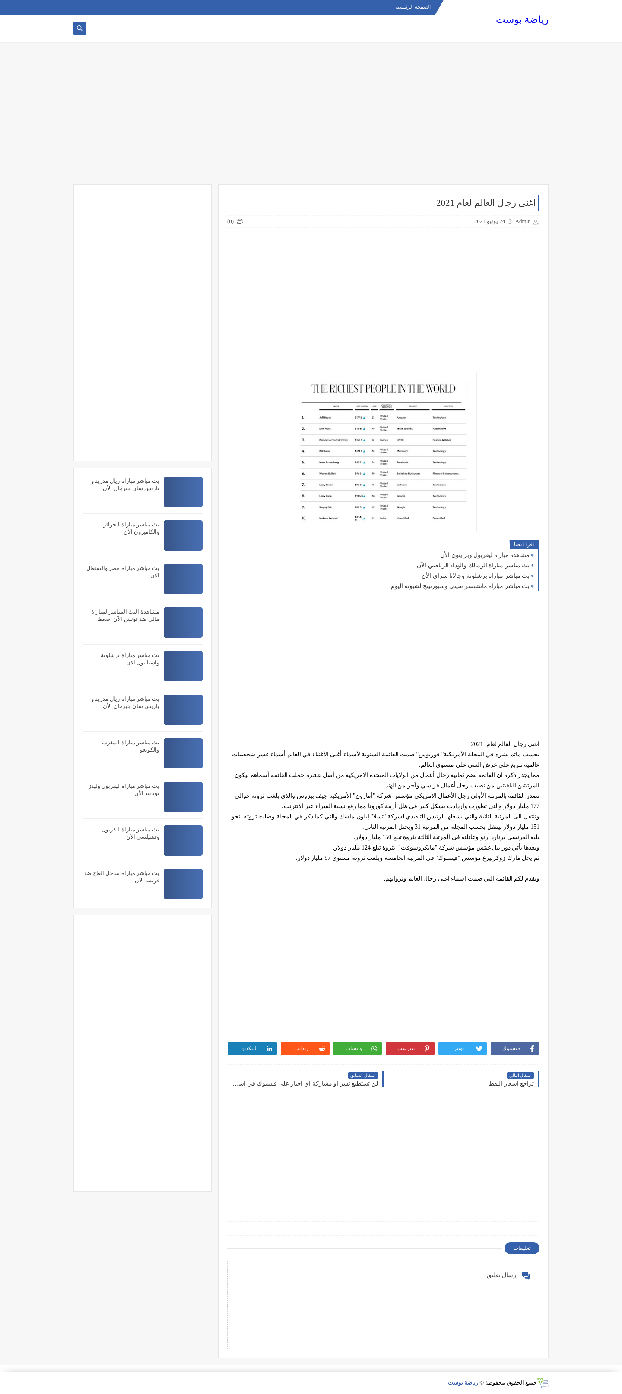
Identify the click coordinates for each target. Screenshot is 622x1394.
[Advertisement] (311, 117)
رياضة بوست (522, 19)
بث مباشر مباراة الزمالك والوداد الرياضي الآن (473, 565)
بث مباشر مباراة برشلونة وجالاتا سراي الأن (476, 576)
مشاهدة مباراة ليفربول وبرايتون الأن (485, 555)
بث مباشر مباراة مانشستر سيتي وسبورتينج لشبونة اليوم (460, 586)
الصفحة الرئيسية (413, 7)
